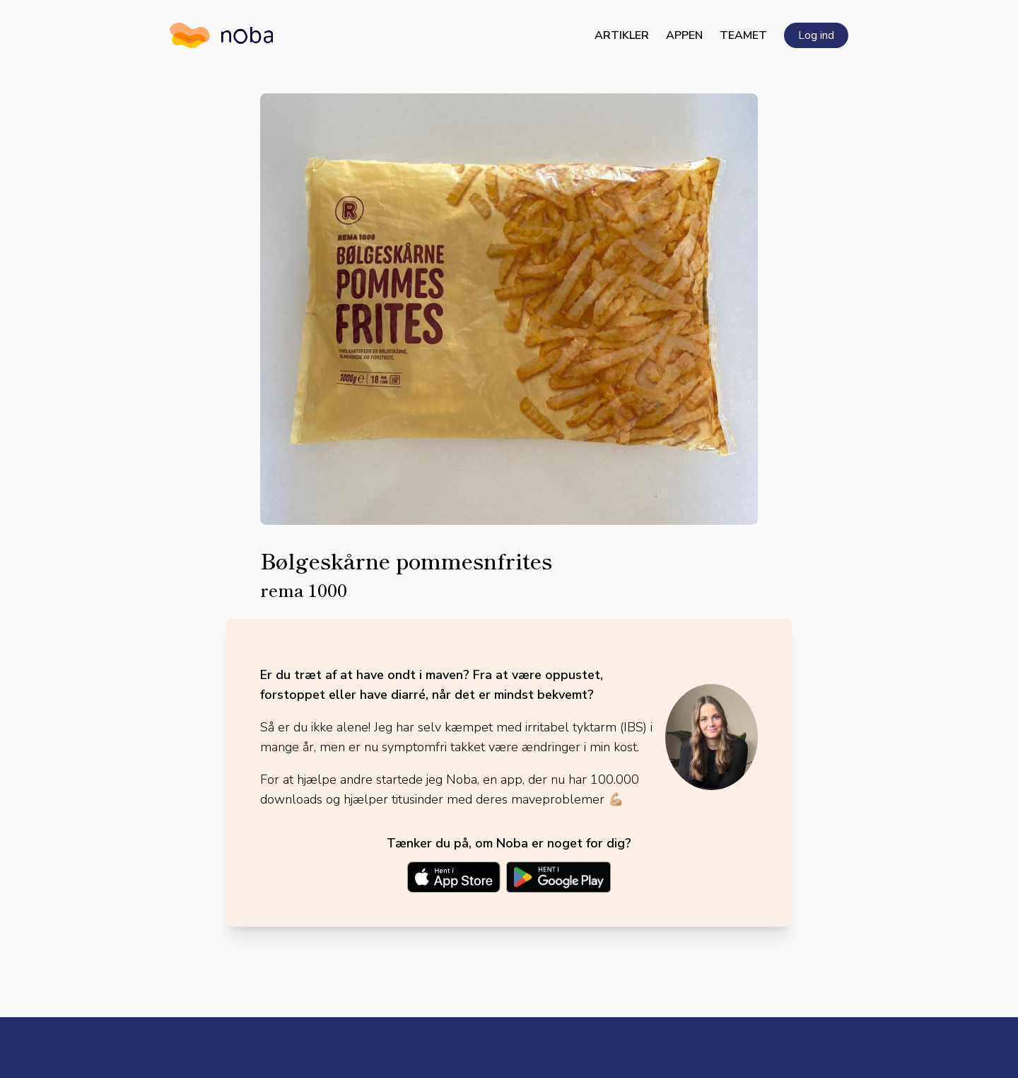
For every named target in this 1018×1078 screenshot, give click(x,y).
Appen (684, 35)
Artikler (622, 35)
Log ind (816, 35)
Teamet (743, 35)
